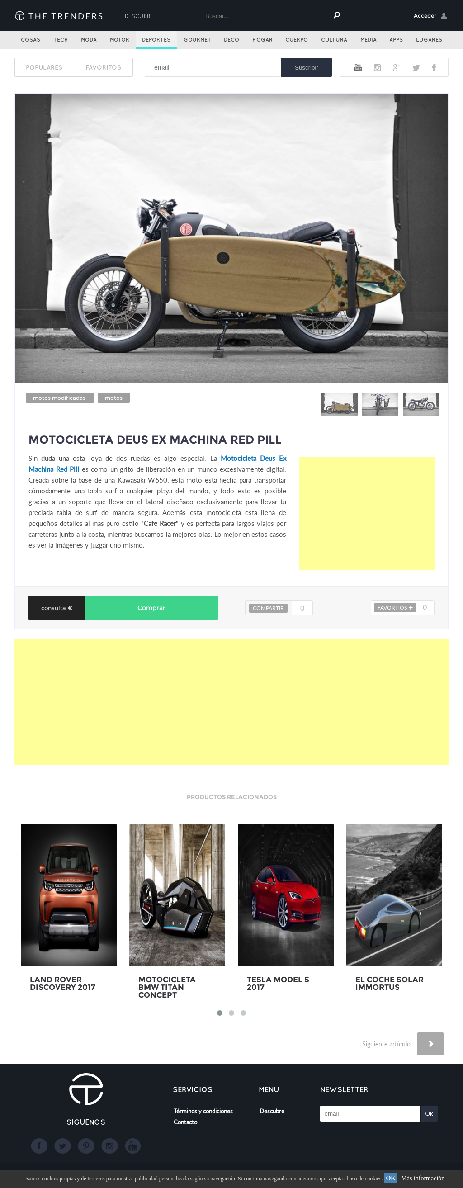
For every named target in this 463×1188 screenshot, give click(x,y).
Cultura (334, 40)
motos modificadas (60, 397)
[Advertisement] (367, 513)
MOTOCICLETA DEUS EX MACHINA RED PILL (154, 439)
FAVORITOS (103, 67)
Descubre (139, 16)
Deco (231, 40)
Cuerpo (296, 40)
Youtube (358, 67)
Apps (396, 40)
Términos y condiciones (203, 1111)
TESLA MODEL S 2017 (278, 983)
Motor (119, 40)
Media (368, 40)
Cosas (30, 40)
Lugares (429, 40)
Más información (422, 1178)
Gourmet (197, 40)
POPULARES (44, 67)
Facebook (434, 67)
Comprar (151, 608)
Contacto (185, 1122)
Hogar (262, 40)
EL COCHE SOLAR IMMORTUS (389, 983)
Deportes (156, 40)
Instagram (377, 67)
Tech (60, 40)
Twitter (416, 67)
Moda (89, 40)
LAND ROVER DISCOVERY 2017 (62, 983)
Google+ (396, 67)
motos (114, 397)
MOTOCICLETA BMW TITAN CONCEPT (167, 987)
